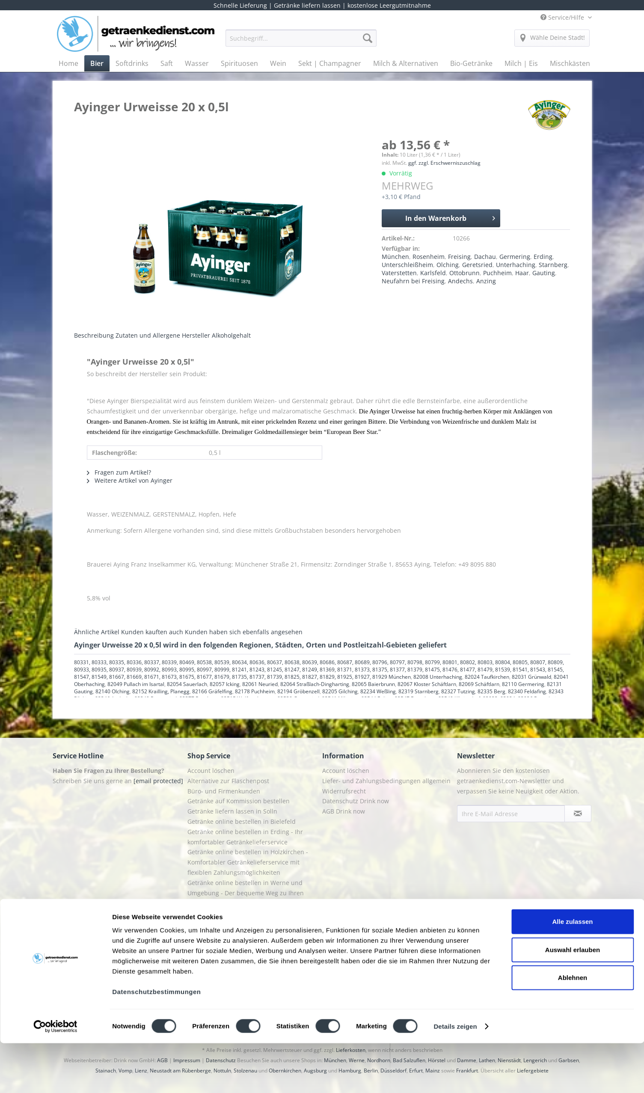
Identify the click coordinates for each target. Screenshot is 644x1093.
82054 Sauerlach (187, 684)
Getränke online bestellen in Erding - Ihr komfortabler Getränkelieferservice (245, 837)
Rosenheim (429, 256)
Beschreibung (94, 335)
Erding (543, 256)
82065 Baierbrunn (373, 684)
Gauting (543, 273)
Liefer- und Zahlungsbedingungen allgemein (386, 781)
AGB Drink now (343, 811)
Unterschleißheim (407, 265)
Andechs (460, 281)
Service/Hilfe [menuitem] (563, 17)
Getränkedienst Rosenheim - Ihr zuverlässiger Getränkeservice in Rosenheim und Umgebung (251, 944)
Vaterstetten (399, 273)
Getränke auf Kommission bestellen (238, 801)
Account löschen (210, 770)
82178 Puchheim (255, 691)
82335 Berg (491, 691)
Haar (522, 273)
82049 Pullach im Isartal (135, 684)
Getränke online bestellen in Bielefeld (241, 821)
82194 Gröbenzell (298, 691)
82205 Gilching (340, 691)
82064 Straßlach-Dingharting (314, 684)
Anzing (486, 281)
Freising (459, 256)
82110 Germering (523, 684)
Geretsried (477, 265)
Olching (447, 265)
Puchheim (497, 273)
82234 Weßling (378, 691)
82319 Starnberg (418, 691)
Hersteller (196, 335)
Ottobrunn (464, 273)
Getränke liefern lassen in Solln (232, 811)
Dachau (485, 256)
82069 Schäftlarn (479, 684)
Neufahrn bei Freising (413, 281)
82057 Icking (225, 684)
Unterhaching (515, 265)
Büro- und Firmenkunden (223, 791)
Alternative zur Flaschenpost (228, 781)
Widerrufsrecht (344, 791)
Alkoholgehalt (231, 335)
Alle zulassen (572, 971)
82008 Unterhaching (437, 676)
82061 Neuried (260, 684)
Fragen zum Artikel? (119, 472)
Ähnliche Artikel (96, 632)
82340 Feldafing (527, 691)
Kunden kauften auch (152, 632)
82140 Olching (112, 691)
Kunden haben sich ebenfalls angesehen (244, 632)
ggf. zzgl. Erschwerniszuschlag (444, 162)
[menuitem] (301, 42)
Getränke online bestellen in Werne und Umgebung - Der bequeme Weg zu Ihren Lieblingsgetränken (245, 893)
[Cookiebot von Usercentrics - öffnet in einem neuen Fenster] (55, 1076)
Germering (514, 256)
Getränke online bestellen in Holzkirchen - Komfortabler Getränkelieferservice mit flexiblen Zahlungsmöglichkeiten (247, 862)
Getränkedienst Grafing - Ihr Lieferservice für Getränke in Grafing (251, 918)
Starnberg (553, 265)
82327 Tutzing (458, 691)
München (395, 256)
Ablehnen (572, 1027)
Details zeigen (455, 1076)
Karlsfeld (433, 273)
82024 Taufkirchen (487, 676)
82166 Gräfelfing (212, 691)
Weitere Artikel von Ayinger (129, 480)
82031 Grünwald (531, 676)
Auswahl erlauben (572, 999)
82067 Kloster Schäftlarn (427, 684)
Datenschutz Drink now (355, 801)
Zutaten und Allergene (148, 335)
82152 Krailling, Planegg (161, 691)
